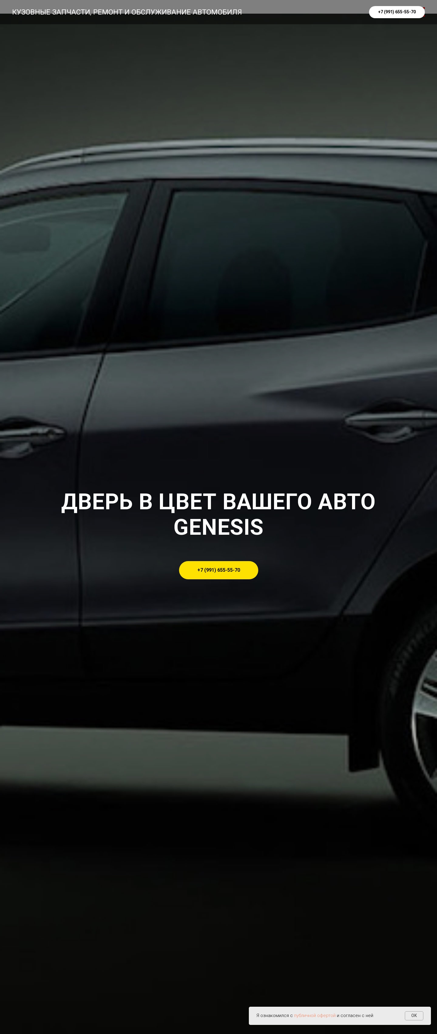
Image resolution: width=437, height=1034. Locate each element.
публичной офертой (315, 1015)
